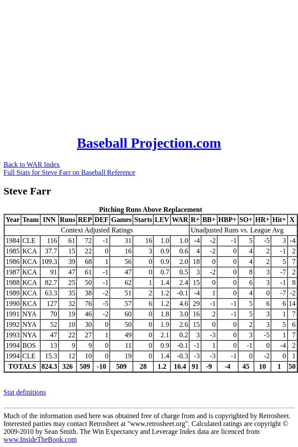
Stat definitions (24, 392)
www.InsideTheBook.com (40, 439)
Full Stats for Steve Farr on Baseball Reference (69, 172)
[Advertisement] (139, 64)
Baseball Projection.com (149, 143)
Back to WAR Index (31, 164)
